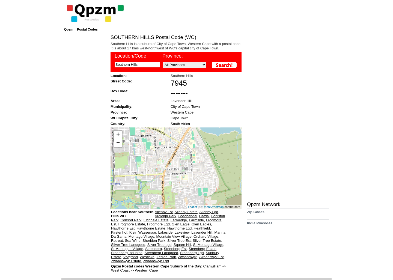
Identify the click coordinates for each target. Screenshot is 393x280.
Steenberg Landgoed (161, 253)
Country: (118, 124)
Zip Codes (255, 214)
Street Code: (121, 81)
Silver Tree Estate (207, 241)
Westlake (147, 257)
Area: (115, 101)
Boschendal (187, 216)
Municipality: (122, 107)
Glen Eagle (180, 224)
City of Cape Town (185, 107)
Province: (172, 56)
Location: (119, 76)
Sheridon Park (153, 241)
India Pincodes (259, 225)
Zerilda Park (166, 257)
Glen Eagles (201, 224)
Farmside (196, 220)
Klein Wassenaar (142, 232)
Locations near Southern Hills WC (132, 214)
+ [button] (118, 135)
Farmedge (179, 220)
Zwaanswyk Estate (126, 261)
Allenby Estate (186, 212)
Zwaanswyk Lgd (156, 261)
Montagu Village (141, 236)
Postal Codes (87, 29)
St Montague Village (127, 249)
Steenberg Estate (202, 249)
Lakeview (182, 232)
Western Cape (182, 112)
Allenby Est (164, 212)
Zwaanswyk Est (211, 257)
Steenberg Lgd (192, 253)
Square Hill (182, 245)
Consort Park (130, 220)
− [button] (118, 143)
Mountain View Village (173, 236)
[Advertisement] (84, 116)
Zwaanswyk (187, 257)
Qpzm (68, 29)
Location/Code (130, 56)
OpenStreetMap (213, 206)
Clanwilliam (212, 266)
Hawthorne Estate (151, 228)
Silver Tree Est (179, 241)
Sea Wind (133, 241)
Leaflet (192, 206)
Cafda (204, 216)
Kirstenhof (119, 232)
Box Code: (120, 91)
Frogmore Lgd (158, 224)
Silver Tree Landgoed (128, 245)
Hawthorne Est (123, 228)
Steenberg (153, 249)
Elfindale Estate (156, 220)
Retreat (117, 241)
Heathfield (202, 228)
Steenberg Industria (126, 253)
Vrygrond (130, 257)
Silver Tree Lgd (159, 245)
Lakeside (165, 232)
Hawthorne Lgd (179, 228)
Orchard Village (205, 236)
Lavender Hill (181, 101)
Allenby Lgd (209, 212)
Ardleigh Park (165, 216)
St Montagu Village (208, 245)
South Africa (180, 124)
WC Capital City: (125, 118)
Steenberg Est (175, 249)
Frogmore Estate (131, 224)
